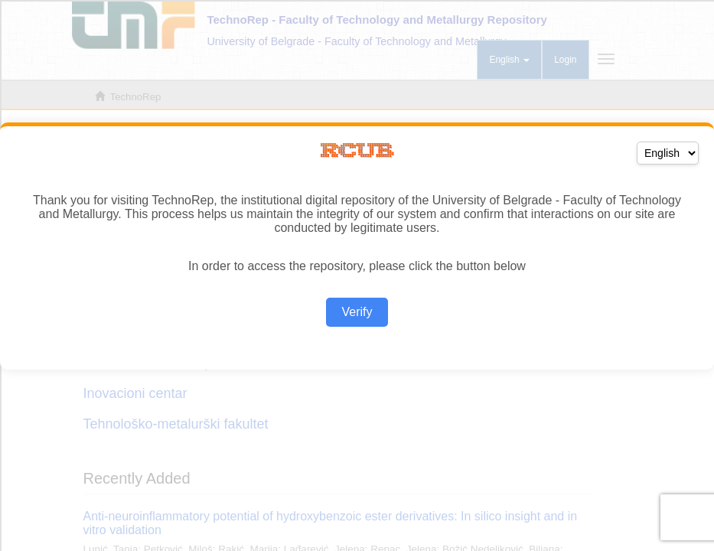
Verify (356, 311)
